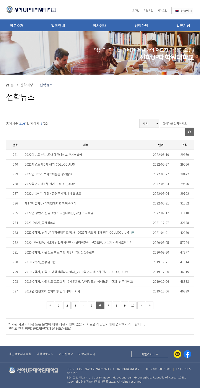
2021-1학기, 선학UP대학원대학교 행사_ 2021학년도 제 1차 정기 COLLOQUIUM (77, 232)
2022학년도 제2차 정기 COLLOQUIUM (50, 164)
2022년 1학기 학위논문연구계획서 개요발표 (53, 193)
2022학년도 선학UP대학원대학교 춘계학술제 (54, 154)
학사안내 (100, 25)
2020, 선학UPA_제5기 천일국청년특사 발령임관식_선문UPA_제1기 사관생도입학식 (79, 242)
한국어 (183, 11)
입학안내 (58, 25)
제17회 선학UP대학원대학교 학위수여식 (51, 203)
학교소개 (17, 25)
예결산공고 (66, 354)
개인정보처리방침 (20, 354)
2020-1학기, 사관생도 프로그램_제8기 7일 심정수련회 (60, 252)
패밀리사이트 (149, 354)
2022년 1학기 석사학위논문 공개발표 (49, 174)
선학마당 (141, 25)
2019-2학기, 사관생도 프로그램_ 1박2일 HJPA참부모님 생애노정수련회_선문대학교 (79, 281)
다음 (141, 305)
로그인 (135, 10)
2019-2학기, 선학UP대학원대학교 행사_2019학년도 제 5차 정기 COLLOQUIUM (77, 272)
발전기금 (183, 25)
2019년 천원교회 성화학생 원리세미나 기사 (53, 291)
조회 (184, 145)
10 (132, 305)
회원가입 (148, 10)
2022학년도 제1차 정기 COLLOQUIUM (50, 184)
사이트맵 (162, 10)
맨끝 (149, 305)
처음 (50, 305)
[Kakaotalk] (177, 354)
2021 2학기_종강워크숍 (41, 222)
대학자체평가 (86, 354)
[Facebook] (187, 354)
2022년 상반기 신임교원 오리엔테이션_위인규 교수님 (59, 213)
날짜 (161, 145)
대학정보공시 (45, 354)
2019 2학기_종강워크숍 (41, 262)
